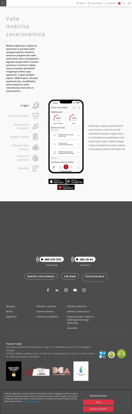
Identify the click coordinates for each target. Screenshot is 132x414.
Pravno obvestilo (45, 311)
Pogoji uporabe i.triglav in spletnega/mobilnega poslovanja (80, 319)
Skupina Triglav (14, 343)
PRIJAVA (129, 3)
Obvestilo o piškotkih (47, 316)
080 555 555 (50, 261)
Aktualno (10, 306)
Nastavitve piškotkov (98, 399)
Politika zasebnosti (76, 306)
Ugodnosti (11, 316)
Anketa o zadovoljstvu (78, 311)
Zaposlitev (72, 328)
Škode (9, 311)
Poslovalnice (95, 278)
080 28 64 (84, 261)
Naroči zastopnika (41, 278)
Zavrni (98, 406)
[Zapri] (128, 405)
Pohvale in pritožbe (46, 306)
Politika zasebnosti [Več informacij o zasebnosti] (31, 405)
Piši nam (70, 278)
